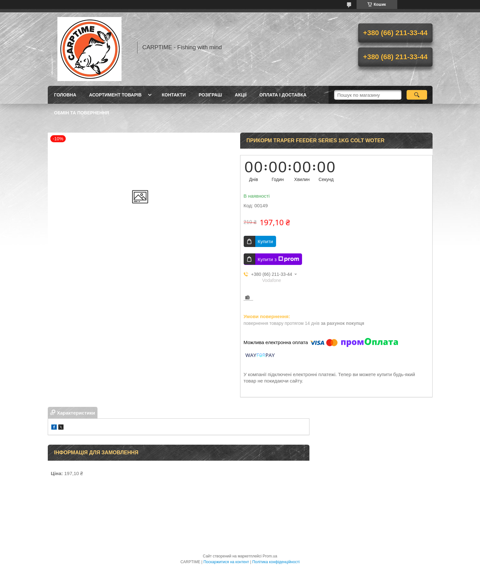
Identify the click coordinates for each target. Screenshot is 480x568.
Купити (265, 241)
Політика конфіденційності (276, 562)
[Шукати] (417, 95)
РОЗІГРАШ (210, 94)
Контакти (174, 94)
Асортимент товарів (115, 94)
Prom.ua (270, 556)
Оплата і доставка (283, 94)
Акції (241, 94)
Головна (65, 94)
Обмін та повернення (81, 112)
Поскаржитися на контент (226, 562)
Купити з (278, 259)
